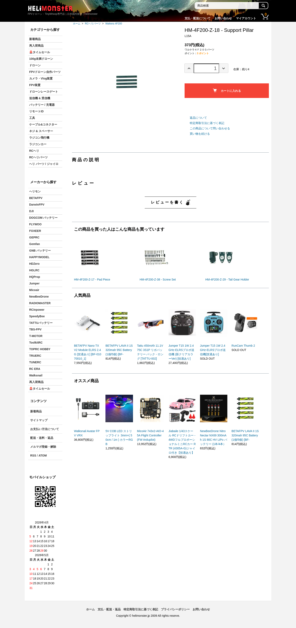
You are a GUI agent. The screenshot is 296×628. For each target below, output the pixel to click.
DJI (31, 211)
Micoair (34, 290)
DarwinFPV (36, 204)
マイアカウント (246, 18)
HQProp (34, 276)
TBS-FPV (35, 329)
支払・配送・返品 (109, 609)
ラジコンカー (37, 144)
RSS (33, 455)
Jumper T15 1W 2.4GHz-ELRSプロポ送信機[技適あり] (213, 350)
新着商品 (35, 39)
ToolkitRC (36, 342)
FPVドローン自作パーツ (45, 72)
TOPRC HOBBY (39, 349)
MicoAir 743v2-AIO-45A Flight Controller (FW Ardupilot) (150, 435)
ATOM (42, 455)
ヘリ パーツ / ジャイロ (43, 164)
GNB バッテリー (40, 250)
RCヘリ (34, 150)
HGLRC (34, 270)
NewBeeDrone (39, 296)
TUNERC (35, 362)
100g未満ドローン (41, 58)
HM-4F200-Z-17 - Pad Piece (92, 279)
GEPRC (34, 237)
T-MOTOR (35, 336)
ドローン (35, 65)
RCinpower (36, 309)
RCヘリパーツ (93, 23)
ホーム (76, 23)
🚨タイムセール (39, 52)
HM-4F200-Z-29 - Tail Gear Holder (227, 279)
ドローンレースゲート (43, 91)
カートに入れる (227, 90)
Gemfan (34, 244)
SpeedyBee (37, 316)
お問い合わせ (223, 18)
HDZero (34, 263)
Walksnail (35, 375)
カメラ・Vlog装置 (41, 78)
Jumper (34, 283)
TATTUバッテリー (41, 322)
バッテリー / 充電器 (42, 104)
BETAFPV (35, 198)
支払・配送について (197, 18)
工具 (32, 118)
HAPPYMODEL (39, 257)
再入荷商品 (36, 45)
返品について (198, 117)
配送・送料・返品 (41, 437)
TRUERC (35, 355)
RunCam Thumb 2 (243, 345)
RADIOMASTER (40, 303)
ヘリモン (35, 191)
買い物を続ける (200, 133)
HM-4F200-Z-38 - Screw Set (158, 279)
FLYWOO (35, 224)
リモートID (36, 111)
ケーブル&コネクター (43, 124)
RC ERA (34, 368)
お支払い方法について (44, 429)
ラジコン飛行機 (39, 137)
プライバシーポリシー (175, 609)
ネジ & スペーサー (41, 131)
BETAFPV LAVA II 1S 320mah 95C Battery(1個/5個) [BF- (119, 350)
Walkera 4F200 (113, 23)
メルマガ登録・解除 (43, 446)
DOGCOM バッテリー (43, 217)
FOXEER (35, 230)
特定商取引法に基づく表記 (207, 123)
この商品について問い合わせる (210, 128)
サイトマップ (38, 420)
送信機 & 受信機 (39, 98)
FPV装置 (34, 85)
